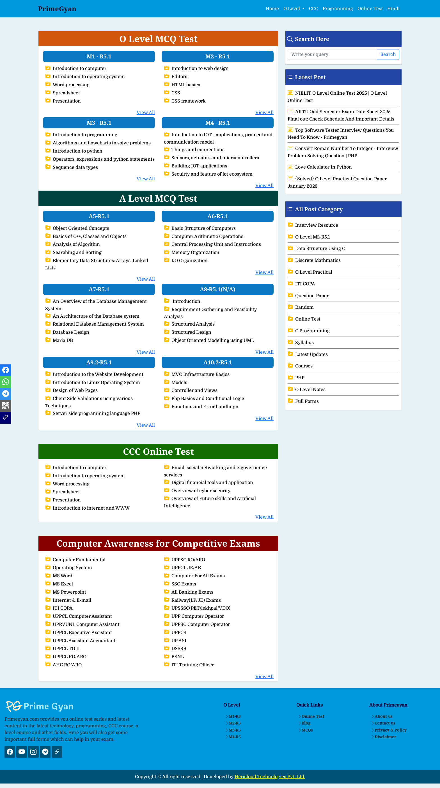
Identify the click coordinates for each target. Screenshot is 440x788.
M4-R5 (233, 736)
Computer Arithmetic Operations (203, 236)
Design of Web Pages (71, 390)
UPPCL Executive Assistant (78, 632)
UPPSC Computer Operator (197, 624)
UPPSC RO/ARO (184, 559)
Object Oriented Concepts (77, 228)
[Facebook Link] (5, 371)
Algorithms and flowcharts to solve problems (98, 143)
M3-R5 (233, 730)
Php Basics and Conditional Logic (204, 398)
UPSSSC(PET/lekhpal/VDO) (197, 608)
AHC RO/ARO (63, 664)
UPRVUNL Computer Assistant (82, 624)
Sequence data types (71, 167)
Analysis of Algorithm (72, 244)
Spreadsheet (62, 93)
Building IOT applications (195, 166)
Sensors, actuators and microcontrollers (211, 157)
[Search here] (332, 54)
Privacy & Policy (389, 730)
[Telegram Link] (5, 395)
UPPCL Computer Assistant (78, 616)
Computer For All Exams (194, 575)
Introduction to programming (81, 134)
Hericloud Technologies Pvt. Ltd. (270, 776)
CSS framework (185, 101)
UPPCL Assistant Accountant (80, 640)
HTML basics (182, 84)
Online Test (370, 8)
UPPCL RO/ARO (65, 656)
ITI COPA (59, 608)
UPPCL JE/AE (182, 567)
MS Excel (59, 584)
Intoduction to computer (75, 68)
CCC (313, 8)
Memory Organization (191, 252)
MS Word (58, 575)
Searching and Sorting (73, 252)
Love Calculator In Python (320, 167)
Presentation (63, 101)
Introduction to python (73, 151)
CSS (172, 93)
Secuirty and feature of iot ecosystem (208, 174)
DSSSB (175, 648)
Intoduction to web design (196, 68)
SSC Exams (180, 584)
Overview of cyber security (197, 490)
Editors (175, 76)
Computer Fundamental (75, 559)
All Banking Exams (188, 592)
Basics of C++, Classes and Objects (86, 236)
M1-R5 (233, 716)
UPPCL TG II (62, 648)
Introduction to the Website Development (94, 374)
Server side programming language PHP (92, 413)
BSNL (174, 656)
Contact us (383, 723)
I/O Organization (186, 260)
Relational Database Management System (94, 324)
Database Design (67, 332)
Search (388, 54)
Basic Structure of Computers (200, 228)
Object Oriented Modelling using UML (209, 340)
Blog (304, 723)
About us (382, 716)
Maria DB (59, 340)
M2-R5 (233, 723)
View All (146, 112)
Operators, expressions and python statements (100, 159)
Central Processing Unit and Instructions (212, 244)
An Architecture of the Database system (92, 316)
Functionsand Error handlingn (201, 406)
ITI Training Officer (189, 664)
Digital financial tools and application (208, 482)
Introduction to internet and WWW (87, 508)
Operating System (68, 567)
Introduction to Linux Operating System (92, 382)
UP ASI (175, 640)
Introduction (182, 301)
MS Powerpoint (65, 592)
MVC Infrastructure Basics (197, 374)
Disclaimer (383, 736)
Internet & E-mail (68, 600)
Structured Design (187, 332)
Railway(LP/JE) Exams (192, 600)
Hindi (393, 8)
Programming (338, 8)
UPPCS (175, 632)
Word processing (67, 84)
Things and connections (194, 149)
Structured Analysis (189, 324)
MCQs (305, 730)
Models (175, 382)
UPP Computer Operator (194, 616)
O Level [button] (292, 8)
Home (272, 8)
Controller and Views (190, 390)
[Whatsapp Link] (5, 382)
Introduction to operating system (85, 76)
